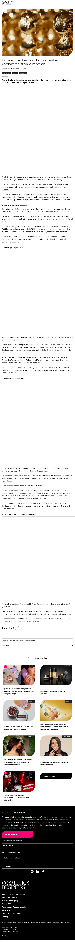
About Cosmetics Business (13, 894)
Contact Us (7, 904)
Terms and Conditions (11, 913)
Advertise (6, 910)
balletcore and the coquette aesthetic (35, 226)
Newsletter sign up (10, 901)
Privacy (5, 917)
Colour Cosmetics (6, 73)
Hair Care (15, 73)
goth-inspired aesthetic (43, 239)
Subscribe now (48, 776)
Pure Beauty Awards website (14, 907)
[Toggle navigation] (72, 2)
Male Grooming (22, 73)
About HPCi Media (9, 898)
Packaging (31, 665)
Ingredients (31, 701)
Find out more (7, 846)
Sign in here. (20, 840)
